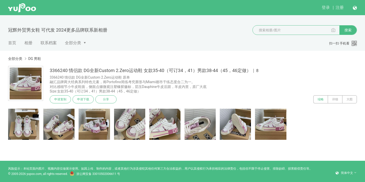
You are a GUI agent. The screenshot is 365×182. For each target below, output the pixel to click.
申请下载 (83, 99)
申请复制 (60, 99)
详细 (335, 99)
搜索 (348, 30)
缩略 (321, 99)
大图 (349, 99)
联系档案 (49, 42)
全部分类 (73, 42)
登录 (326, 7)
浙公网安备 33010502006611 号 (95, 174)
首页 (12, 42)
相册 (28, 42)
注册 (340, 7)
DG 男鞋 (34, 59)
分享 (106, 99)
